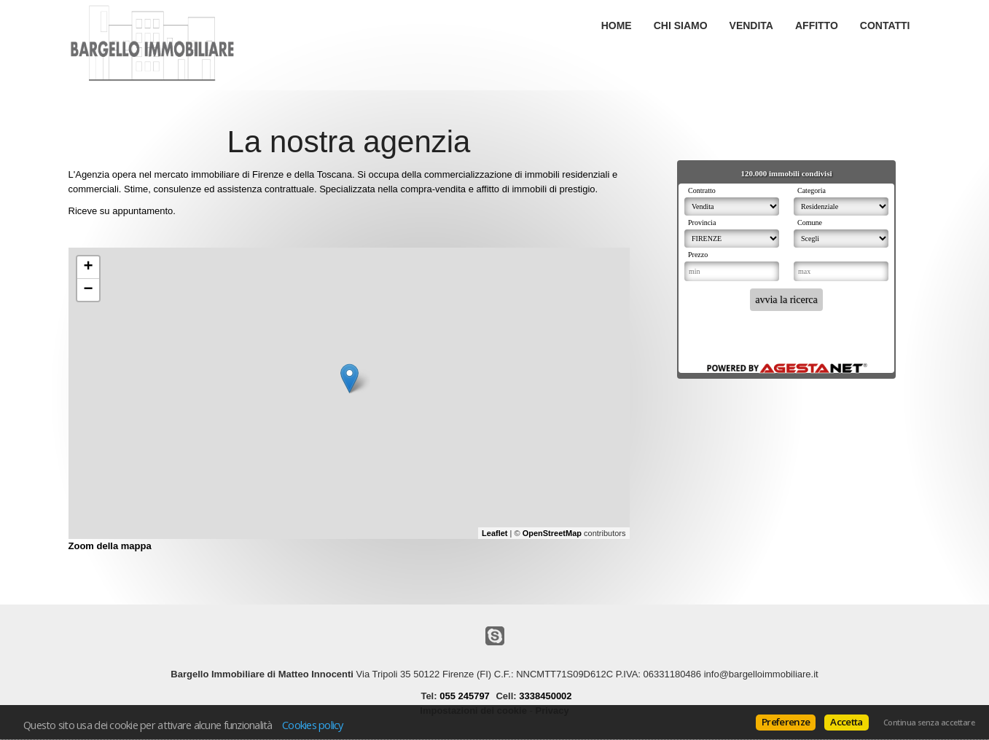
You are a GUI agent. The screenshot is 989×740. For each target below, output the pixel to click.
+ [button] (88, 267)
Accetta (846, 721)
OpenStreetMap (552, 533)
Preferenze (786, 721)
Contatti (885, 25)
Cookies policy (312, 724)
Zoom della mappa (110, 545)
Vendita (751, 25)
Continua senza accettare (928, 722)
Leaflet (494, 533)
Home (616, 25)
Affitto (816, 25)
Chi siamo (681, 25)
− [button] (88, 290)
